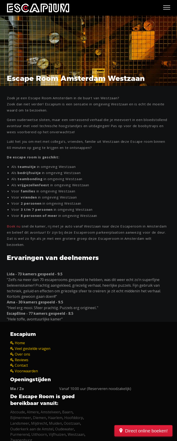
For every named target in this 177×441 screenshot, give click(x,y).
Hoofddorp (73, 417)
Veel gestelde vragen (32, 348)
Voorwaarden (26, 370)
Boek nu (13, 226)
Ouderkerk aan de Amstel (31, 428)
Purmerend (20, 434)
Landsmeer (19, 423)
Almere (33, 412)
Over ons (22, 354)
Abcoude (17, 412)
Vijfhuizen (57, 434)
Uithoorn (39, 434)
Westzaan (76, 434)
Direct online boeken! (146, 430)
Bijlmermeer (20, 417)
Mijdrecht (39, 423)
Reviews (21, 359)
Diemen (39, 417)
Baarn (67, 412)
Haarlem (55, 417)
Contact (21, 365)
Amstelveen (50, 412)
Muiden (55, 423)
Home (20, 342)
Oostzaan (72, 423)
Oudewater (64, 428)
